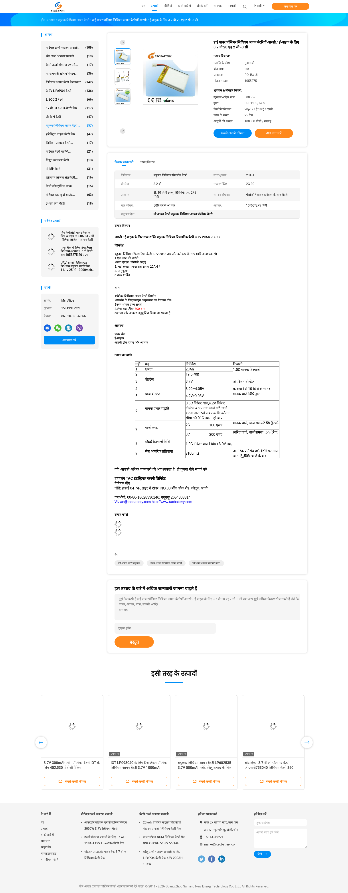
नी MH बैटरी (69, 169)
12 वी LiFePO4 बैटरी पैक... (69, 108)
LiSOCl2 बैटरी (69, 99)
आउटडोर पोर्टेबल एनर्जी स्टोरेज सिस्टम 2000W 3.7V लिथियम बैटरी (105, 825)
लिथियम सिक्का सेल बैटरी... (69, 177)
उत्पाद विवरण (147, 162)
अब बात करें (291, 6)
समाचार (45, 841)
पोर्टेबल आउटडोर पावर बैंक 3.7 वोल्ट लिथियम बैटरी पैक (105, 855)
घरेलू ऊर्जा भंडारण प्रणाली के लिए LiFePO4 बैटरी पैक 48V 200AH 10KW (163, 858)
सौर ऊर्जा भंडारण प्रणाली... (69, 56)
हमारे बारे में (47, 835)
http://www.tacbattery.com (172, 502)
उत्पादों (44, 828)
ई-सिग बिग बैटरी (69, 203)
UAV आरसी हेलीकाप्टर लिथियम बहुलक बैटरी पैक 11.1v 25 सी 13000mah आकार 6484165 (76, 266)
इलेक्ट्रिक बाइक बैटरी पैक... (69, 134)
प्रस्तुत (134, 642)
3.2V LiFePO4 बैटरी (69, 91)
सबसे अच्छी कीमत (233, 133)
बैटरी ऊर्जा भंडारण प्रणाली (154, 814)
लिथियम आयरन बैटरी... (69, 143)
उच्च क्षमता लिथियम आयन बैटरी (166, 563)
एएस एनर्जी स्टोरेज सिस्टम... (69, 73)
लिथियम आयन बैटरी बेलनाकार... (69, 82)
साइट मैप (46, 847)
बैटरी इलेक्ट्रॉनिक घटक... (69, 186)
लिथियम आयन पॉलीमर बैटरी (206, 563)
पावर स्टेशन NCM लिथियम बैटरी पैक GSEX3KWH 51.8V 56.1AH (164, 840)
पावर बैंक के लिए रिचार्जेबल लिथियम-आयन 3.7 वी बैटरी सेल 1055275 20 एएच (77, 251)
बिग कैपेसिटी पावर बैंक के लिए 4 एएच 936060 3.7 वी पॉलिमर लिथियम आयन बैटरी (77, 236)
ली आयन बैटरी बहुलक (129, 563)
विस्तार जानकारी (124, 162)
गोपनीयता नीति (49, 859)
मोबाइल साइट (48, 853)
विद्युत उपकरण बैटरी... (69, 160)
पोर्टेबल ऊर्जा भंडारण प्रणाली (97, 814)
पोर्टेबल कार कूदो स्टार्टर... (69, 195)
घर (42, 822)
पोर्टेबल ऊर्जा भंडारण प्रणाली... (69, 47)
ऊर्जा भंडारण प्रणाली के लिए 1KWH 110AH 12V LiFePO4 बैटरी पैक (104, 840)
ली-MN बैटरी (69, 117)
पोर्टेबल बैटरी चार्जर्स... (69, 151)
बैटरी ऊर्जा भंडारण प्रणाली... (69, 65)
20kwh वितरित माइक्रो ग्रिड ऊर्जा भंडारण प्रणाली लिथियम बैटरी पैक (162, 825)
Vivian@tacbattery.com (133, 502)
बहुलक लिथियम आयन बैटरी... (69, 125)
